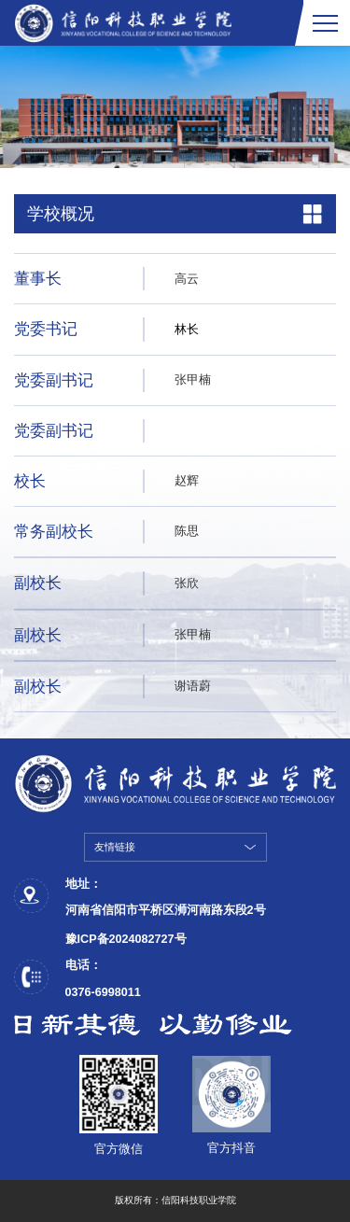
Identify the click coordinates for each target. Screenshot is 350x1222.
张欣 (187, 583)
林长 (187, 329)
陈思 (187, 531)
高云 (187, 279)
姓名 (187, 430)
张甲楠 (193, 379)
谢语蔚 (193, 686)
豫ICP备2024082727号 (126, 939)
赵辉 (187, 480)
